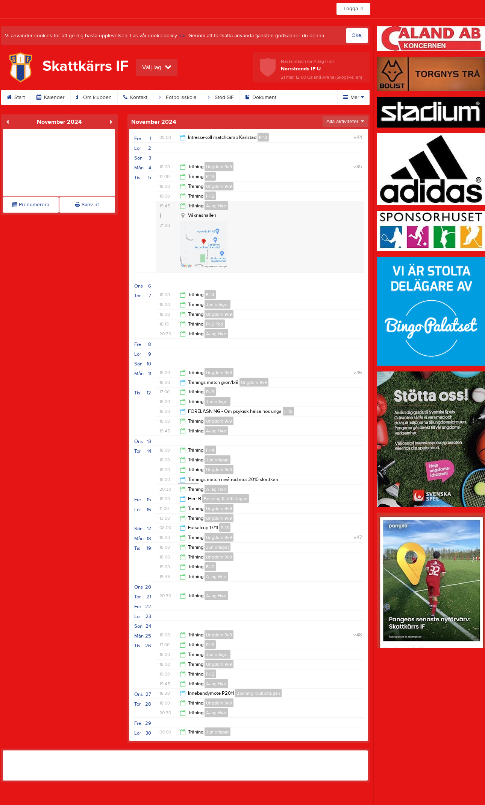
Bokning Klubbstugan (225, 499)
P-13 (263, 137)
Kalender (50, 97)
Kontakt (135, 97)
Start (16, 97)
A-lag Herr (216, 206)
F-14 (210, 295)
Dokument (261, 97)
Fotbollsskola (177, 97)
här (182, 35)
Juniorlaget (217, 304)
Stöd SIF (221, 97)
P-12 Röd (214, 324)
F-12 (210, 196)
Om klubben (94, 97)
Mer (353, 97)
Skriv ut (87, 204)
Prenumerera (30, 204)
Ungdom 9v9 (219, 167)
